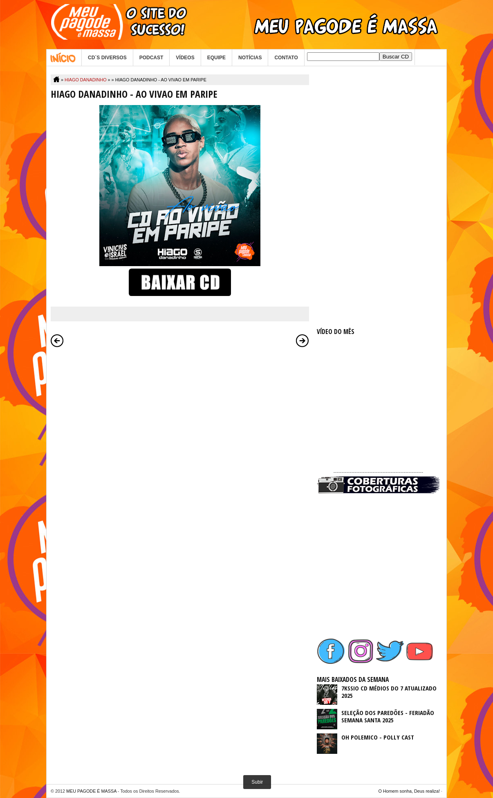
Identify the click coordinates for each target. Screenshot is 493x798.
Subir (257, 782)
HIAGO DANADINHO (86, 79)
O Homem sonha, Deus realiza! (409, 791)
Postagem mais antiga (302, 340)
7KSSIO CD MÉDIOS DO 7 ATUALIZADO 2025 (389, 691)
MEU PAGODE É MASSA (91, 791)
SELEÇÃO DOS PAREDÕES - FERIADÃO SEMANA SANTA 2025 (387, 716)
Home (64, 57)
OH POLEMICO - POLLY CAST (377, 737)
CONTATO (286, 58)
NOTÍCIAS (250, 58)
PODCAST (151, 58)
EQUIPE (216, 58)
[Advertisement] (378, 197)
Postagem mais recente (57, 340)
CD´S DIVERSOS (107, 58)
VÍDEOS (185, 58)
